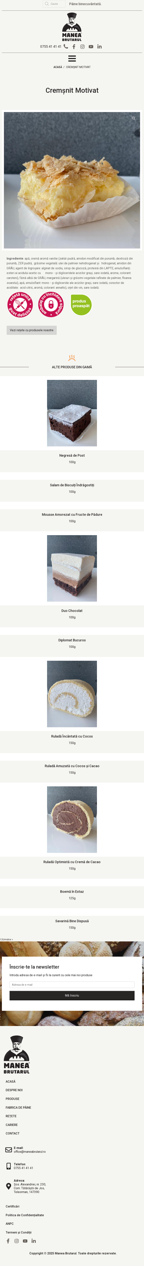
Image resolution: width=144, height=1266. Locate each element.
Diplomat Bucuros (72, 640)
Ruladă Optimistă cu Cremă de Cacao (72, 862)
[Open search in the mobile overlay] (64, 4)
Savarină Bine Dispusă (72, 921)
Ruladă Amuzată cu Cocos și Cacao (72, 765)
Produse (12, 1098)
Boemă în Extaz (72, 891)
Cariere (12, 1124)
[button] (55, 46)
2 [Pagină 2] (2, 939)
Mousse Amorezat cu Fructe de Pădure (72, 514)
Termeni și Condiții (18, 1232)
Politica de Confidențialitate (25, 1214)
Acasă (58, 66)
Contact (13, 1133)
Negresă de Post (72, 455)
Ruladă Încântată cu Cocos (72, 736)
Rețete (11, 1116)
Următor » (8, 939)
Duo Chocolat (72, 610)
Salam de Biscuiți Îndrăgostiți (72, 484)
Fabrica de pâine (18, 1107)
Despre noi (14, 1090)
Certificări (12, 1206)
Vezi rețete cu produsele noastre (32, 330)
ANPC (10, 1223)
